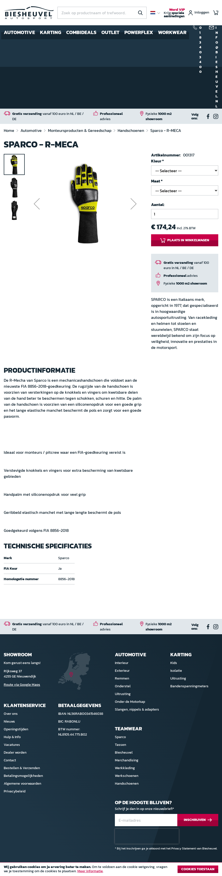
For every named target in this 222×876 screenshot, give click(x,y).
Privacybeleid (14, 791)
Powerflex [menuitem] (138, 32)
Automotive (31, 130)
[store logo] (29, 12)
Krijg (174, 13)
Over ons (11, 713)
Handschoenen (131, 130)
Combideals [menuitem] (81, 32)
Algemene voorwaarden (22, 783)
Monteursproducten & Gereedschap (80, 130)
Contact (10, 760)
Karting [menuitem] (50, 32)
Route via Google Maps (22, 684)
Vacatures (12, 744)
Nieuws (9, 721)
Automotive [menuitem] (19, 32)
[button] (37, 204)
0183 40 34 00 (200, 49)
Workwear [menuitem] (172, 32)
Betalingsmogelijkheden (23, 775)
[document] (111, 870)
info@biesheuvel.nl (217, 67)
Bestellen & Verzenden (22, 768)
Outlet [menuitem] (110, 32)
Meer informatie (90, 871)
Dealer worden (15, 752)
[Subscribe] (197, 820)
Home (9, 130)
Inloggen (202, 12)
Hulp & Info (12, 737)
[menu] (95, 32)
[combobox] (102, 13)
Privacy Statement (183, 848)
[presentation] (147, 836)
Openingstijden (16, 729)
